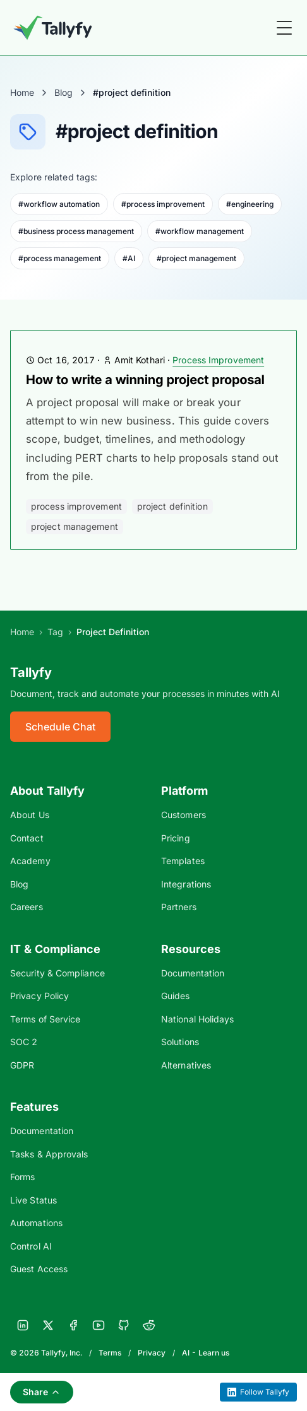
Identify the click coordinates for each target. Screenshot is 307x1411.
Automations (36, 1222)
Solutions (180, 1041)
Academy (30, 860)
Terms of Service (45, 1019)
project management (74, 526)
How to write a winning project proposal (145, 379)
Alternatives (186, 1065)
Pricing (175, 838)
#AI (129, 258)
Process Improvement (218, 359)
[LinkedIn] (22, 1325)
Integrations (186, 884)
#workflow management (199, 231)
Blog (63, 92)
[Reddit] (149, 1325)
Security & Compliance (57, 973)
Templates (183, 860)
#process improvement (163, 204)
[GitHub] (123, 1325)
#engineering (250, 204)
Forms (22, 1176)
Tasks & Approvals (49, 1154)
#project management (196, 258)
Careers (26, 906)
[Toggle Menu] (284, 28)
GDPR (22, 1065)
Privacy (152, 1352)
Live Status (33, 1200)
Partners (178, 906)
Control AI (31, 1246)
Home (22, 92)
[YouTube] (98, 1325)
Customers (183, 814)
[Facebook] (73, 1325)
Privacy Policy (39, 995)
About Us (29, 814)
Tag (55, 631)
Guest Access (39, 1268)
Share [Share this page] (42, 1391)
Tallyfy (31, 672)
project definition (172, 506)
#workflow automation (59, 204)
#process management (59, 258)
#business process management (76, 231)
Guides (175, 995)
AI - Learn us (205, 1352)
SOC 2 (23, 1041)
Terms (110, 1352)
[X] (48, 1325)
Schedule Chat (60, 726)
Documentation (192, 973)
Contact (27, 838)
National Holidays (197, 1019)
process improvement (76, 506)
